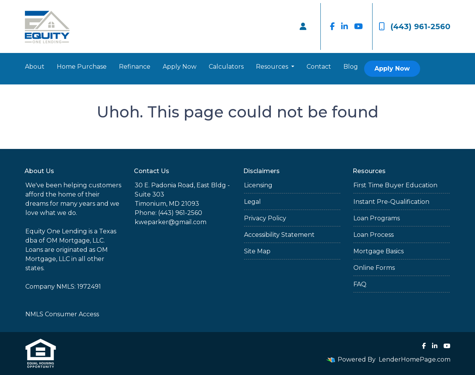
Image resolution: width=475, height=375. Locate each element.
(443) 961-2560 (414, 26)
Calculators (226, 66)
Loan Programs (376, 218)
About (35, 66)
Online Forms (374, 267)
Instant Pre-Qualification (391, 201)
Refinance (134, 66)
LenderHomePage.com (414, 359)
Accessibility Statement (279, 234)
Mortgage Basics (378, 251)
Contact (319, 66)
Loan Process (373, 234)
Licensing (258, 185)
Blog (350, 66)
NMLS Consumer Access (62, 314)
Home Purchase (82, 66)
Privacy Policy (265, 218)
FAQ (359, 284)
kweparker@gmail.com (170, 222)
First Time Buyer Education (395, 185)
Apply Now (179, 66)
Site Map (257, 251)
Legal (252, 201)
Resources (273, 66)
